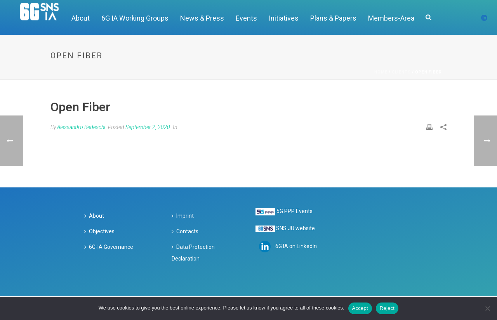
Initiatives (284, 18)
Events (246, 18)
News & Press (202, 18)
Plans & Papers (333, 18)
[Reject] (487, 308)
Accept (360, 308)
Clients (401, 72)
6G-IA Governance (108, 247)
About (80, 18)
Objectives (99, 231)
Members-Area (391, 18)
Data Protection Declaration (193, 253)
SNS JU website (295, 228)
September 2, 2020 (147, 127)
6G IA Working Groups (135, 18)
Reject (387, 308)
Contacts (185, 231)
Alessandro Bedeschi (81, 127)
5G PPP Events (294, 211)
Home (381, 72)
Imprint (183, 216)
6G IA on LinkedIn (296, 246)
